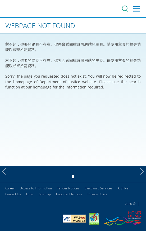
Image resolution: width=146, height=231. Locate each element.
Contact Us (13, 194)
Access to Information (36, 188)
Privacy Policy (97, 194)
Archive (123, 188)
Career (10, 188)
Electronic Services (98, 188)
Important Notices (69, 194)
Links (30, 194)
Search (125, 9)
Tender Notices (68, 188)
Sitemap (45, 194)
